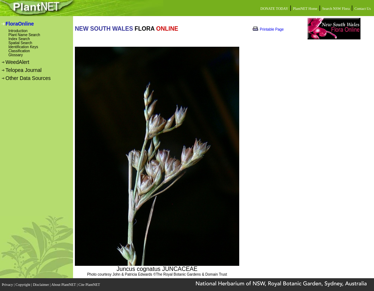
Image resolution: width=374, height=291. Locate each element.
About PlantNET (64, 285)
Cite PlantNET (90, 285)
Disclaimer (41, 285)
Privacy (8, 285)
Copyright (23, 285)
